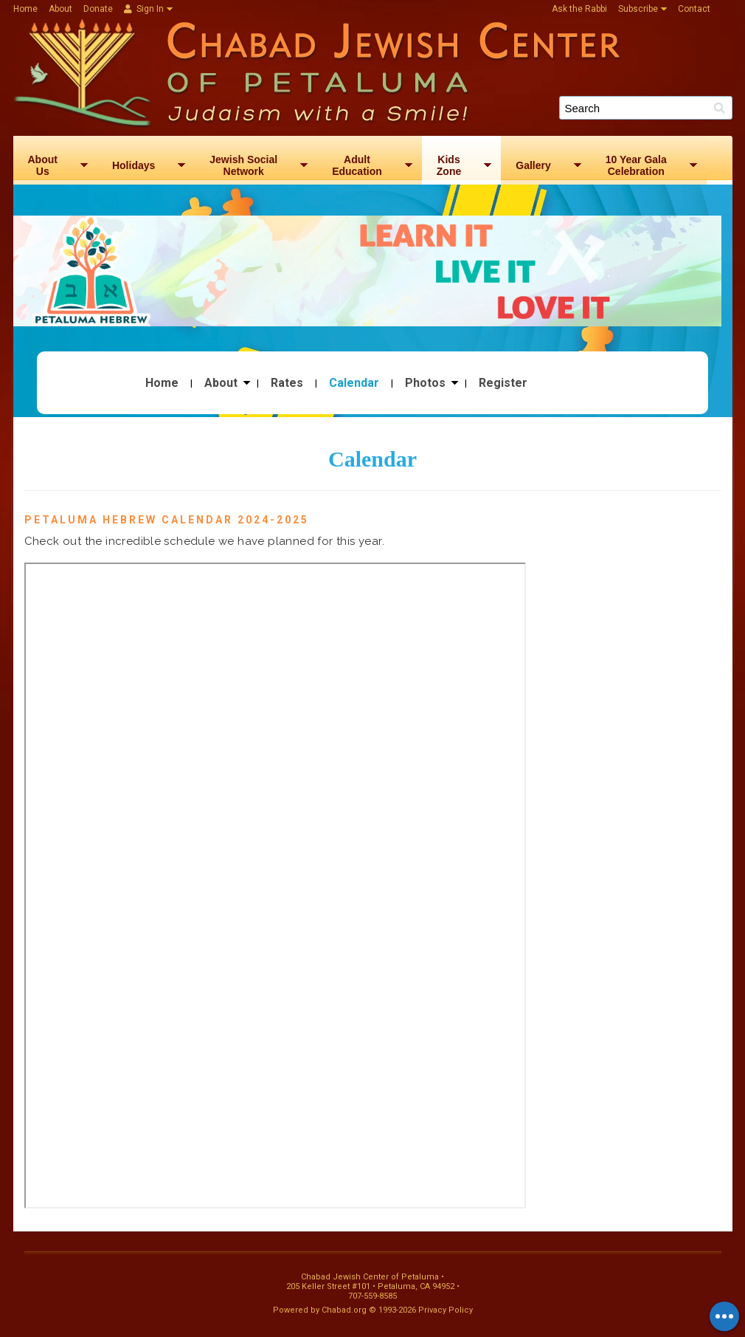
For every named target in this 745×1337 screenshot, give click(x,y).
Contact (694, 9)
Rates (287, 383)
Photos (425, 383)
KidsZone (449, 165)
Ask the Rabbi (579, 9)
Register (503, 383)
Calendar (354, 383)
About (60, 9)
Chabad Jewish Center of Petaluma (378, 71)
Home (25, 9)
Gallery (533, 165)
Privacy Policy (445, 1310)
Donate (98, 9)
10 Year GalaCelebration (636, 165)
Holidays (133, 165)
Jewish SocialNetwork (243, 165)
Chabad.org (344, 1310)
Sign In (144, 9)
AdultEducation (357, 165)
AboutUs (43, 165)
